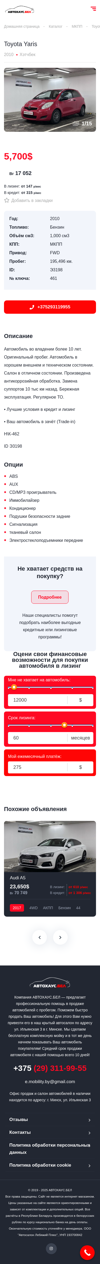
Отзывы (18, 1119)
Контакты (20, 1132)
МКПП (77, 26)
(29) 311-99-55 (49, 1068)
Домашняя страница (21, 26)
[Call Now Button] (87, 1252)
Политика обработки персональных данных (49, 1149)
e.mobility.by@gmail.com (50, 1081)
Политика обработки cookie (40, 1165)
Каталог (55, 26)
